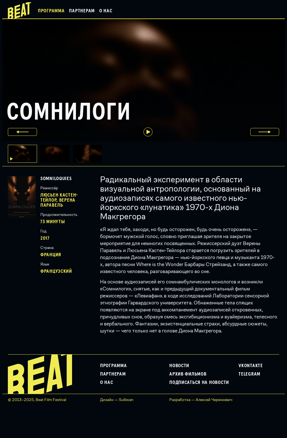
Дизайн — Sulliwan (116, 399)
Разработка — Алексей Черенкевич (200, 399)
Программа (51, 10)
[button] (56, 153)
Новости (179, 365)
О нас (105, 10)
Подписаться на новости (199, 382)
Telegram (249, 374)
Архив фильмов (187, 374)
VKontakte (251, 365)
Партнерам (81, 10)
